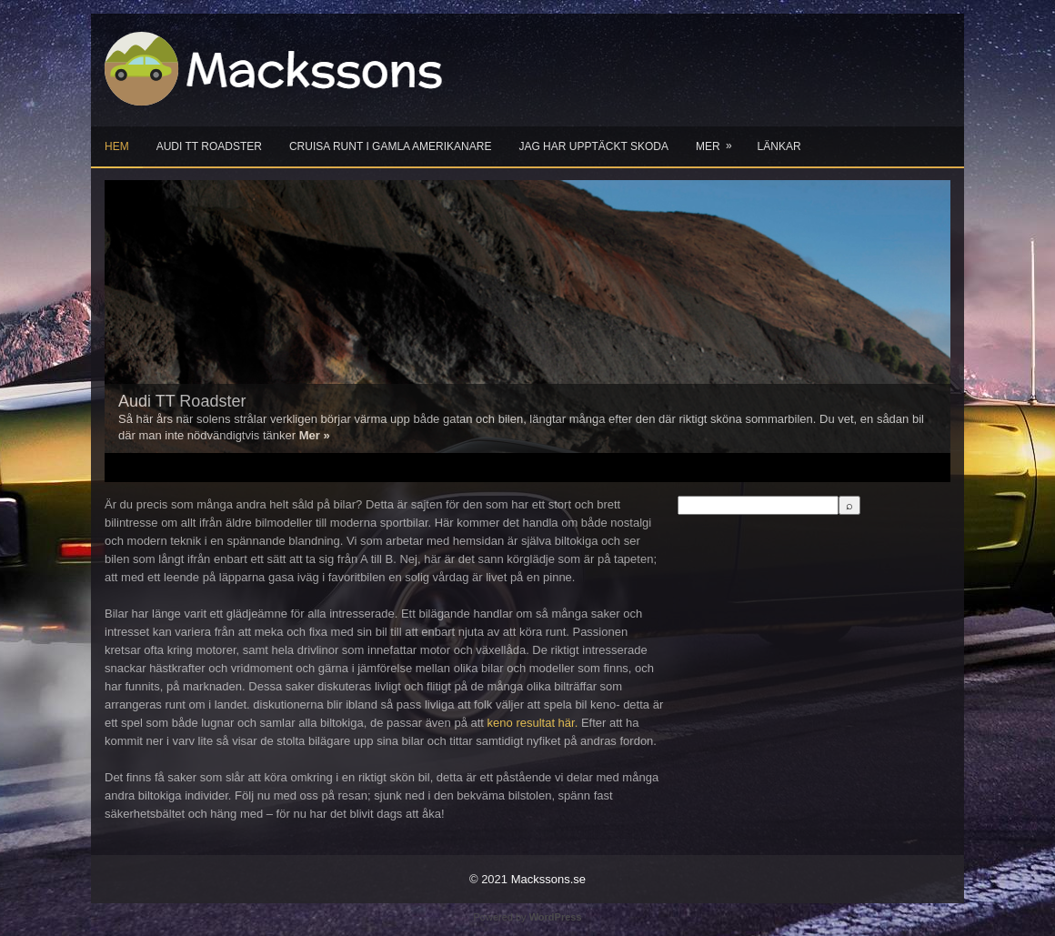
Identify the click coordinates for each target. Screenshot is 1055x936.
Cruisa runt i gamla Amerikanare (390, 146)
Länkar (779, 146)
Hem (117, 146)
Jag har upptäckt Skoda (593, 146)
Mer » (314, 435)
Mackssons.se (548, 879)
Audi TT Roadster (209, 146)
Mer (720, 139)
